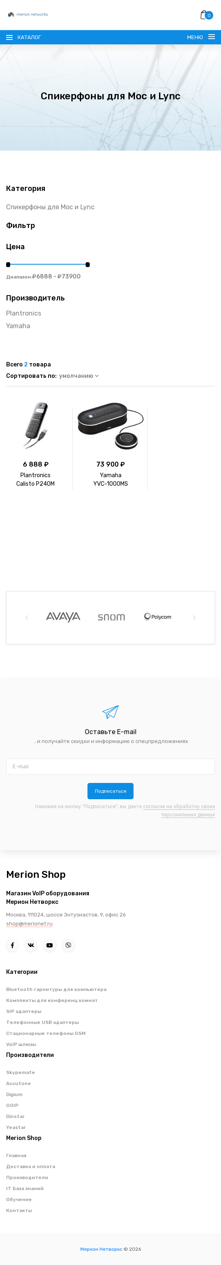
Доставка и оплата (30, 1166)
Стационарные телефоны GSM (46, 1033)
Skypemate (20, 1072)
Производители (27, 1177)
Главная (16, 1155)
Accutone (18, 1083)
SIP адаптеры (23, 1011)
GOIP (12, 1105)
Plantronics (23, 313)
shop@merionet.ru (29, 924)
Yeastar (16, 1127)
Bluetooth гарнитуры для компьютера (56, 989)
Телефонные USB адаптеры (42, 1022)
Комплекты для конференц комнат (52, 1000)
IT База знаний (25, 1188)
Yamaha (18, 326)
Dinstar (15, 1116)
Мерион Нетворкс (101, 1249)
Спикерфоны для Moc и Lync (50, 207)
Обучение (19, 1199)
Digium (14, 1094)
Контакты (19, 1210)
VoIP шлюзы (21, 1044)
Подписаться (110, 791)
